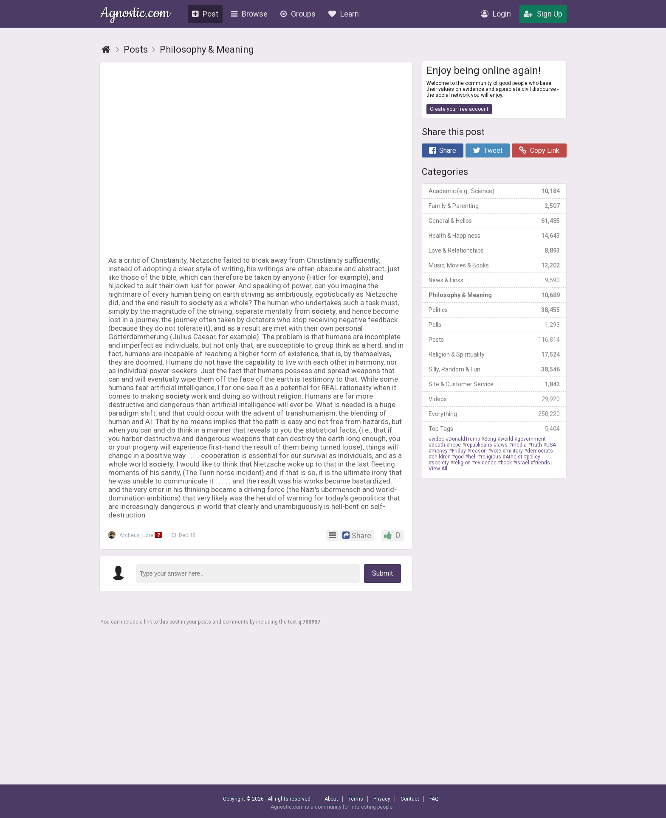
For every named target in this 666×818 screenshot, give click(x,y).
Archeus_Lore (138, 535)
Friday (459, 451)
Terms (355, 799)
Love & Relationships (494, 250)
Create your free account (459, 109)
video (438, 439)
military (514, 451)
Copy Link (539, 150)
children (441, 457)
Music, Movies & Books (494, 265)
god (459, 457)
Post (205, 13)
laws (502, 445)
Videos (494, 399)
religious (491, 457)
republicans (478, 445)
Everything (494, 413)
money (440, 451)
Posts (494, 339)
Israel (522, 463)
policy (533, 457)
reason (478, 451)
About (331, 799)
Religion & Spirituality (494, 354)
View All (438, 469)
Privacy (381, 799)
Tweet (487, 150)
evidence (486, 463)
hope (455, 445)
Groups (298, 13)
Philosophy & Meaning (494, 295)
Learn (343, 13)
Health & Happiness (494, 235)
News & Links (494, 280)
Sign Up (543, 13)
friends (541, 463)
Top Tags (494, 428)
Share (442, 150)
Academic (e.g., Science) (494, 191)
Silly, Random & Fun (494, 369)
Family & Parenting (494, 205)
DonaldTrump (464, 439)
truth (536, 445)
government (531, 439)
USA (551, 445)
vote (496, 451)
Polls (494, 324)
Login (496, 13)
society (440, 463)
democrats (540, 451)
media (519, 445)
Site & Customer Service (494, 384)
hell (472, 457)
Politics (494, 309)
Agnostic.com (135, 14)
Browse (249, 13)
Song (490, 439)
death (438, 445)
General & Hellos (494, 220)
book (506, 463)
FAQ (434, 799)
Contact (410, 799)
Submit (382, 573)
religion (462, 463)
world (506, 439)
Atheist (513, 457)
